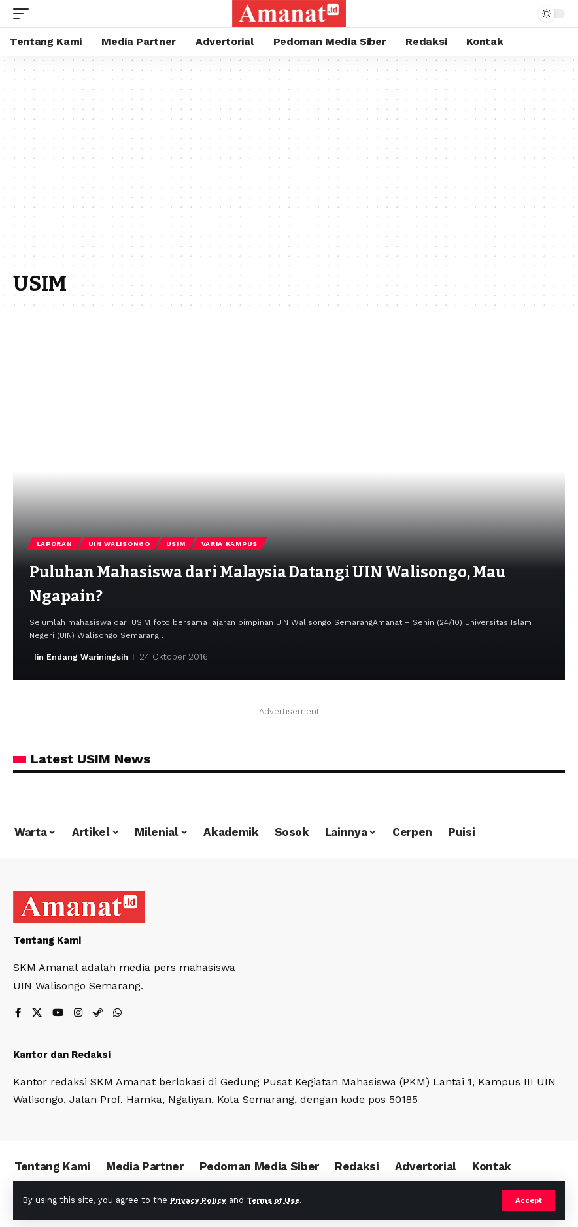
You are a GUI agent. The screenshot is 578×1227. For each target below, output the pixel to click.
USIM (180, 543)
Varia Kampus (236, 543)
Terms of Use (282, 1200)
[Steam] (100, 1013)
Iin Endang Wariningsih (83, 656)
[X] (37, 1013)
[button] (539, 332)
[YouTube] (59, 1013)
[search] (518, 13)
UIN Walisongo (122, 543)
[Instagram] (79, 1013)
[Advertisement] (289, 169)
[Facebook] (18, 1013)
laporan (55, 543)
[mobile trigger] (24, 13)
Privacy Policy (200, 1200)
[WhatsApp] (120, 1013)
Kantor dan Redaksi (61, 1054)
